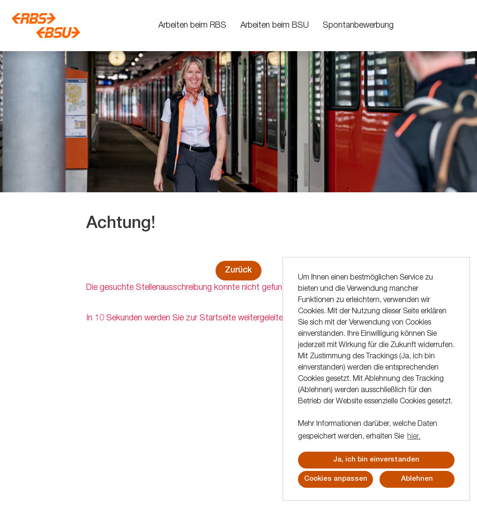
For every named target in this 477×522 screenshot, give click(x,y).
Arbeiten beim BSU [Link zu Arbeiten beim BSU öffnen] (274, 26)
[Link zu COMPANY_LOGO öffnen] (46, 25)
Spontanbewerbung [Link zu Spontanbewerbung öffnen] (358, 26)
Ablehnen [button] (417, 479)
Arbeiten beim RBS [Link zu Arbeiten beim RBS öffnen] (192, 26)
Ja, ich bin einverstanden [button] (376, 459)
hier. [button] (413, 437)
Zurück (238, 270)
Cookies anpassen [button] (335, 479)
